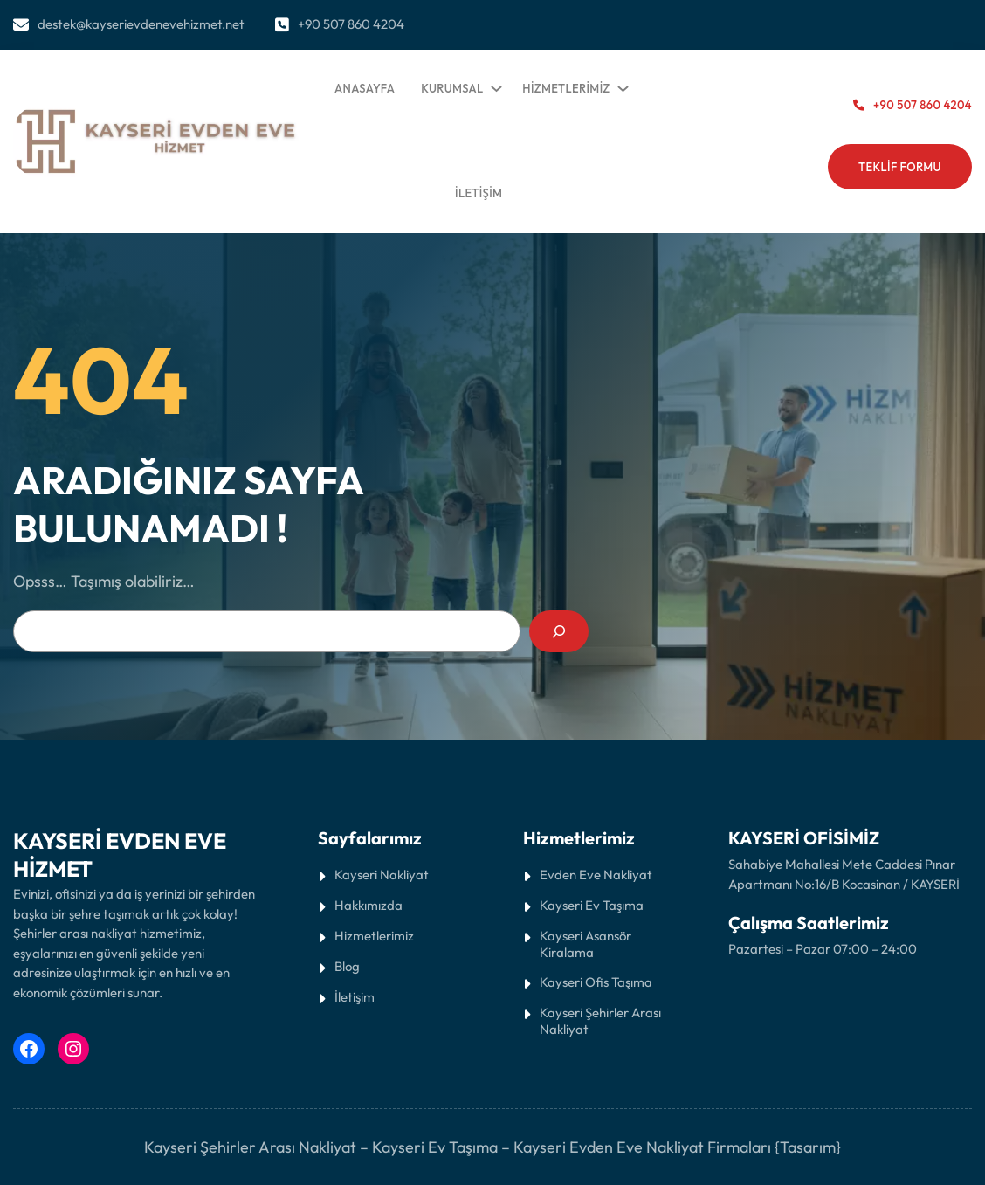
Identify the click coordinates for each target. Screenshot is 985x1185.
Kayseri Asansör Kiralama (585, 944)
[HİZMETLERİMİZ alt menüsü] (619, 84)
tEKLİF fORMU (899, 167)
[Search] (559, 631)
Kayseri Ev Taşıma (435, 1147)
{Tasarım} (808, 1147)
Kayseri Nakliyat (381, 874)
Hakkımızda (368, 905)
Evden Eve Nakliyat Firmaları (670, 1147)
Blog (347, 966)
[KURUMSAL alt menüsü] (493, 84)
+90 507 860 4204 (351, 24)
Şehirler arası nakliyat (76, 933)
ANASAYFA (364, 88)
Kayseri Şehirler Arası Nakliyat (600, 1020)
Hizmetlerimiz (374, 935)
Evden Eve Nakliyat (596, 874)
